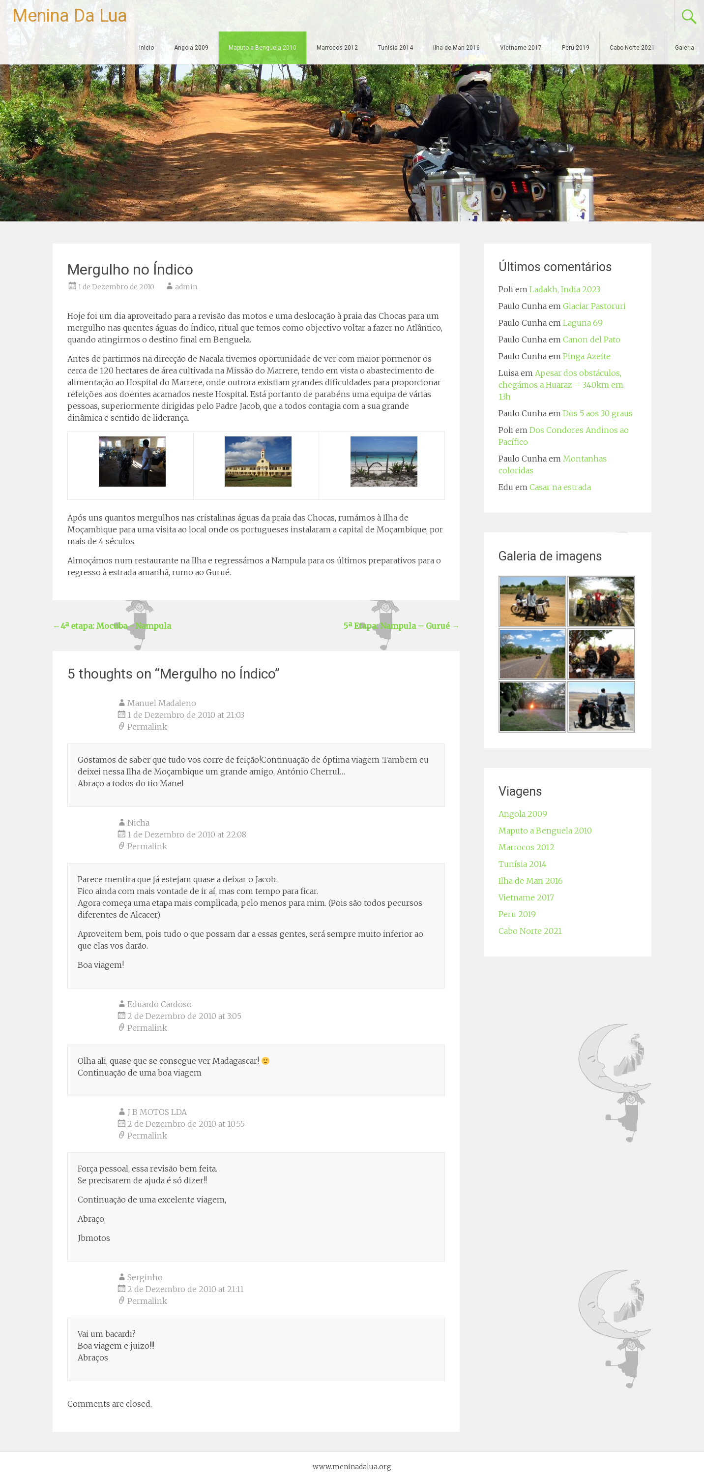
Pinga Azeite (587, 356)
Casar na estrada (560, 487)
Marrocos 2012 (337, 47)
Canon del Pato (591, 339)
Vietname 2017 (521, 47)
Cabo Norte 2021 (632, 47)
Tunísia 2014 (395, 47)
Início (146, 47)
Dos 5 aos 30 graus (598, 413)
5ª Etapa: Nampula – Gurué (402, 626)
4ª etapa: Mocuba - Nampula (112, 626)
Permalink (147, 727)
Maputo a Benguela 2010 (262, 47)
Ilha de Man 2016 (456, 47)
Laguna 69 (583, 323)
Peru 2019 (575, 47)
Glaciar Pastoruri (594, 306)
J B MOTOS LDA (157, 1112)
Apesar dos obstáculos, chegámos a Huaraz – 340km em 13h (561, 384)
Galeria (684, 47)
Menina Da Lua (69, 15)
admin (186, 286)
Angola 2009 (191, 47)
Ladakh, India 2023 (564, 289)
